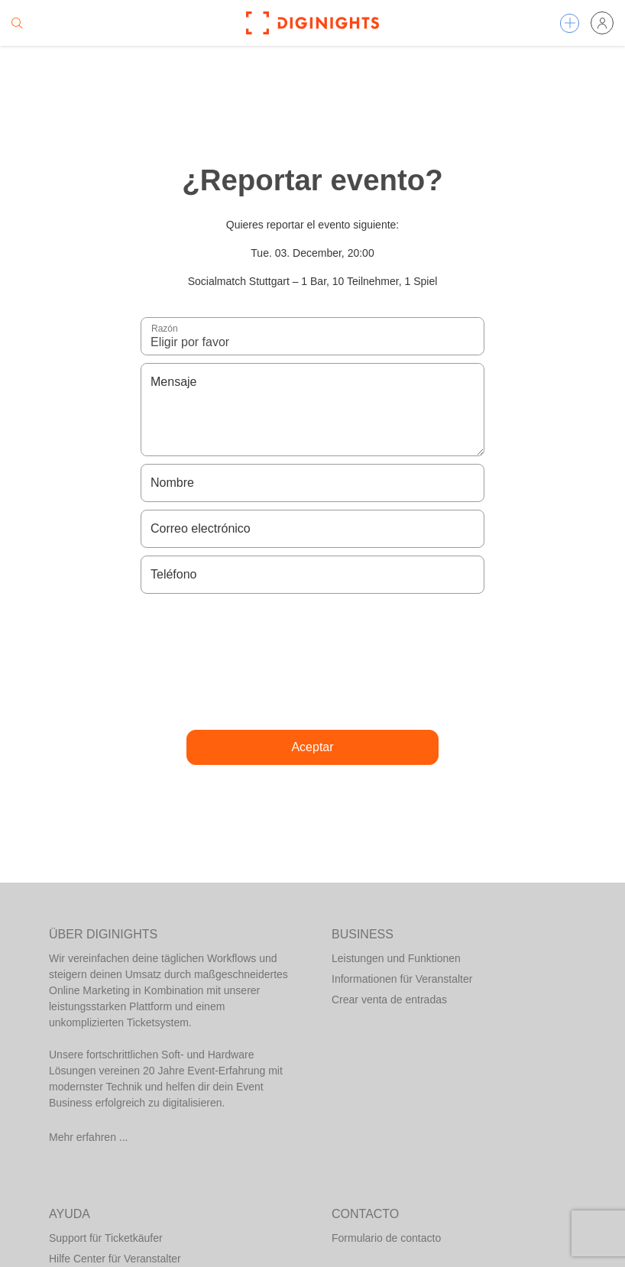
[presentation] (312, 662)
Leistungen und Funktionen (396, 958)
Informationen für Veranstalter (402, 979)
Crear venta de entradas (389, 999)
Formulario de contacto (386, 1238)
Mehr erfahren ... (88, 1137)
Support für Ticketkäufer (106, 1238)
